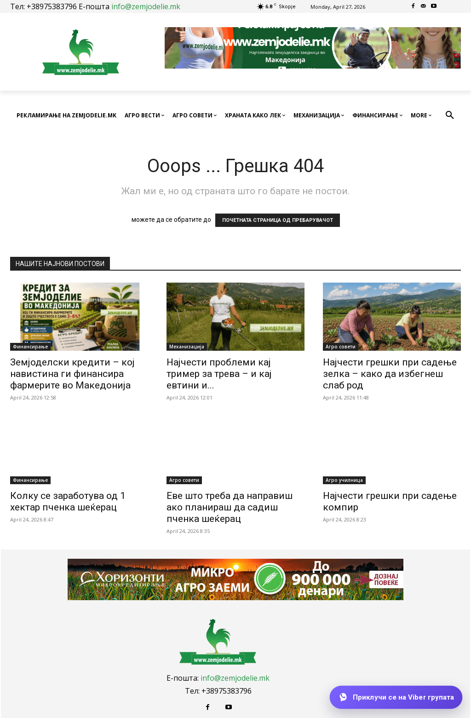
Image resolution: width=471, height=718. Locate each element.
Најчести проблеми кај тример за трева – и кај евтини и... (219, 374)
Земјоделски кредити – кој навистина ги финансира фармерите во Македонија (72, 374)
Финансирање (30, 346)
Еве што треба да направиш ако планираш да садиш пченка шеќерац (230, 507)
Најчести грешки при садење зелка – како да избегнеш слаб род (390, 374)
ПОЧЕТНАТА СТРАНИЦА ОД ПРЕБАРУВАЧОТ (277, 220)
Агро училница (344, 480)
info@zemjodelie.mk (145, 6)
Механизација (186, 346)
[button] (450, 115)
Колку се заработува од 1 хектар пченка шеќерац (68, 501)
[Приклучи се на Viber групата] (395, 697)
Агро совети (341, 346)
